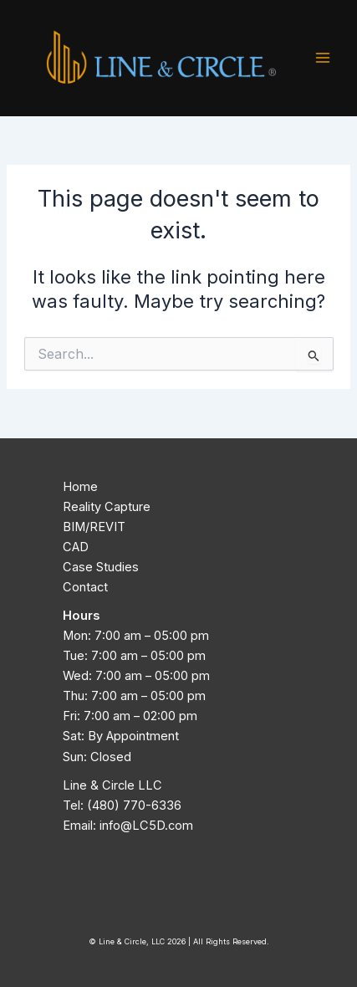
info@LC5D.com (146, 825)
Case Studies (101, 567)
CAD (76, 547)
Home (80, 486)
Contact (85, 587)
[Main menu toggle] (322, 57)
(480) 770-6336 (134, 805)
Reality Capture (106, 506)
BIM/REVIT (94, 526)
